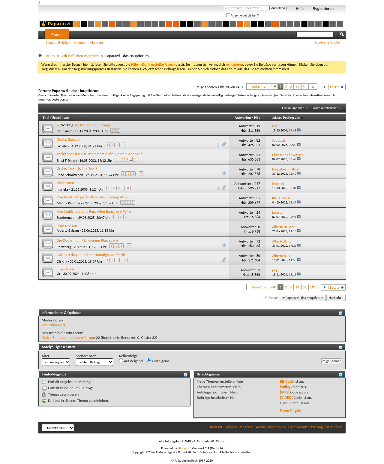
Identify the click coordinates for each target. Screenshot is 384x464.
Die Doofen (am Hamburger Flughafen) (87, 240)
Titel (46, 118)
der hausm (64, 131)
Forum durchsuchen (325, 108)
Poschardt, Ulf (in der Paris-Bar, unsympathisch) (94, 197)
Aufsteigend (131, 360)
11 (297, 86)
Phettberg (64, 247)
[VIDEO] (286, 397)
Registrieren (323, 9)
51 (305, 86)
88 (127, 188)
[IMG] (285, 392)
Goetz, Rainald (68, 139)
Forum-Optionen (293, 108)
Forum (56, 35)
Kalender (80, 42)
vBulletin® (184, 448)
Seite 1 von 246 (264, 86)
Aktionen (96, 42)
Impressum (277, 427)
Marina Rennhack (69, 203)
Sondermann (66, 217)
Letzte (337, 87)
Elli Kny (62, 261)
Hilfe (300, 9)
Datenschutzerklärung (305, 427)
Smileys (286, 386)
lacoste (62, 146)
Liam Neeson (67, 226)
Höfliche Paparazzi (239, 427)
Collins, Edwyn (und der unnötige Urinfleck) (91, 254)
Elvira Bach (65, 269)
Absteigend (158, 360)
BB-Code (287, 381)
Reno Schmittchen (70, 175)
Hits (257, 118)
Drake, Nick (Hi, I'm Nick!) (77, 168)
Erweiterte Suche (327, 42)
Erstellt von (60, 118)
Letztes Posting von (288, 118)
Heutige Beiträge (58, 42)
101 (313, 86)
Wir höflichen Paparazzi (80, 55)
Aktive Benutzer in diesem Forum (68, 337)
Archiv (261, 427)
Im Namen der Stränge (93, 125)
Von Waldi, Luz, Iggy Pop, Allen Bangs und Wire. (94, 211)
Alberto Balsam (68, 230)
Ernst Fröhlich (67, 160)
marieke (62, 189)
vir (58, 274)
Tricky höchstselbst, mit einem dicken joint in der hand (99, 154)
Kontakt (216, 427)
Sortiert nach (86, 356)
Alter (46, 356)
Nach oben (335, 298)
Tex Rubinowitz (53, 325)
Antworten (243, 118)
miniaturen (65, 182)
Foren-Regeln (290, 410)
